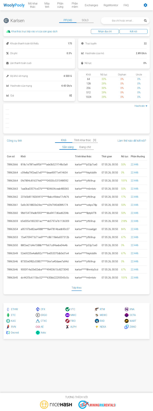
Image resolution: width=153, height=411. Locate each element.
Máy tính (47, 5)
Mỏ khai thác (32, 5)
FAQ (126, 5)
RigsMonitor (111, 5)
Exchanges (91, 5)
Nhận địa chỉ (105, 31)
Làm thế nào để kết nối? (132, 140)
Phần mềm (75, 5)
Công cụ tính (14, 140)
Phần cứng (60, 5)
